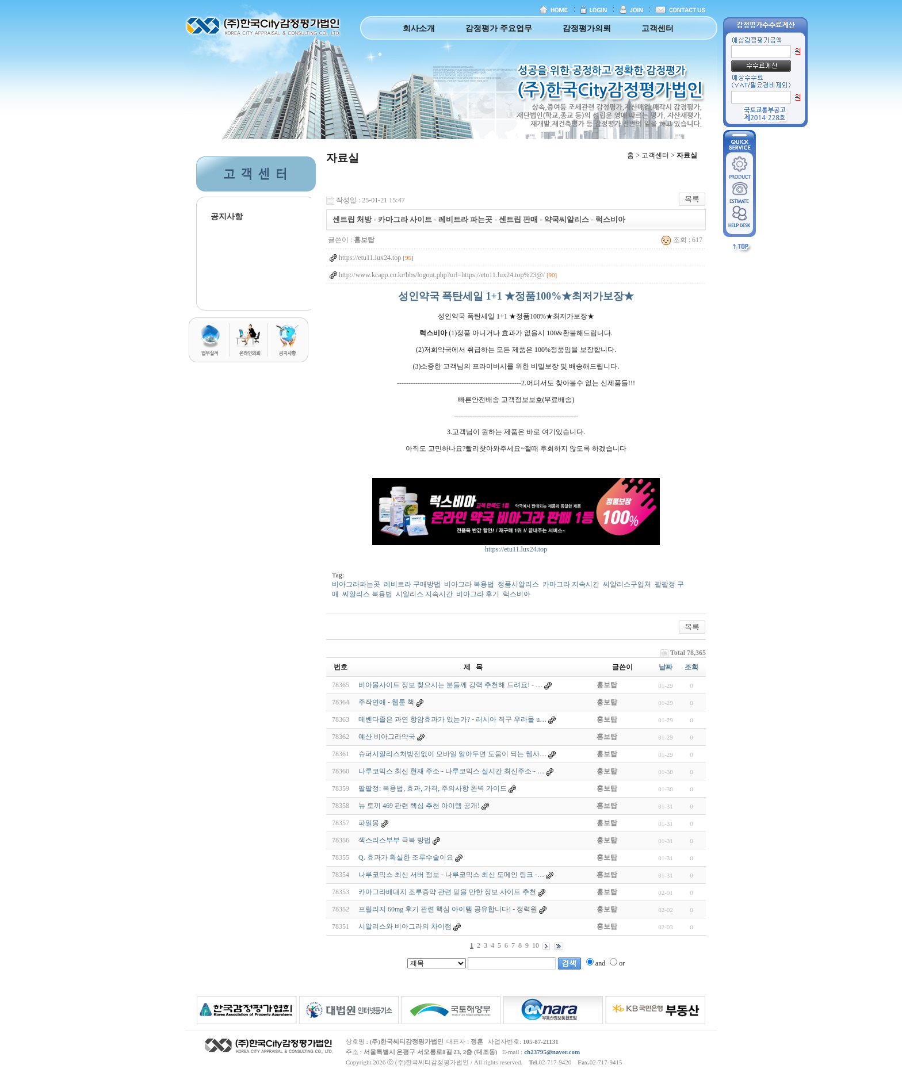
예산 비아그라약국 (386, 737)
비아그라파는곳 (356, 584)
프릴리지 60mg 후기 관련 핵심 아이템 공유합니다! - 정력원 (447, 909)
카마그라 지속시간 (570, 584)
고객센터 (657, 28)
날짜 (665, 667)
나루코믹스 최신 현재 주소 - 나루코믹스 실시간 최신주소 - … (451, 771)
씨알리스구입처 (627, 584)
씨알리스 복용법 (367, 594)
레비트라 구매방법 (412, 584)
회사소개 (419, 28)
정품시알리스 (518, 584)
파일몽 (368, 823)
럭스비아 (516, 594)
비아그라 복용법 (469, 584)
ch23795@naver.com (552, 1051)
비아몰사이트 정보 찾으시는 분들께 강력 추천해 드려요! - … (450, 685)
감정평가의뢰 (587, 28)
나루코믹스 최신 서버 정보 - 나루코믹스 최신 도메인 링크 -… (451, 875)
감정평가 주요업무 (498, 28)
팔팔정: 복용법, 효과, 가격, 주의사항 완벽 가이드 (432, 788)
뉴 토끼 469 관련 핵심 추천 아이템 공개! (419, 806)
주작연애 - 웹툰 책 (386, 702)
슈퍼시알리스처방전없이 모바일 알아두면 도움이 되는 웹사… (452, 754)
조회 (691, 667)
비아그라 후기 (477, 594)
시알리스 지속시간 (424, 594)
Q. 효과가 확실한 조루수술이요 (405, 857)
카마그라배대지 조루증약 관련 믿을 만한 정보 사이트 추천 (447, 892)
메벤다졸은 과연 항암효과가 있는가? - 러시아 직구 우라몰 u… (452, 719)
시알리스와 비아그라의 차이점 (405, 926)
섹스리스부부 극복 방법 (394, 840)
